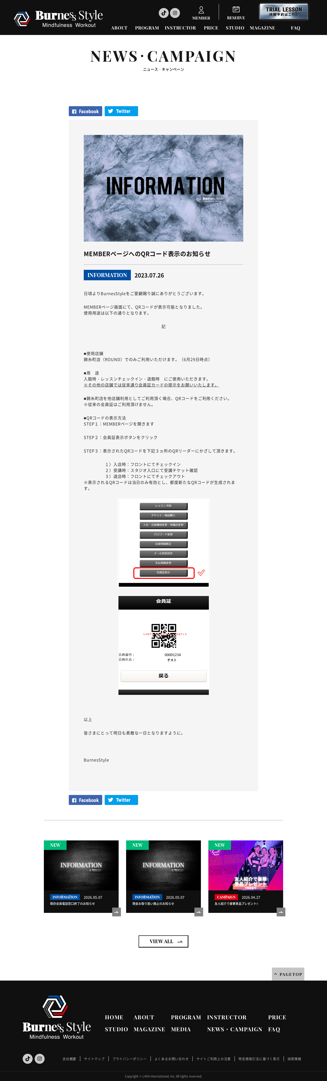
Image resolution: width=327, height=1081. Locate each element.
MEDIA (181, 1029)
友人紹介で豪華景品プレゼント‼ (236, 903)
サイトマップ (94, 1058)
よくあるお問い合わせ (172, 1058)
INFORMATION (107, 275)
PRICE (211, 28)
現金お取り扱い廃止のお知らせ (153, 903)
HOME (114, 1017)
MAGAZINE (262, 28)
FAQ (295, 28)
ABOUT (119, 28)
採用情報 (294, 1058)
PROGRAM (147, 28)
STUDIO (235, 28)
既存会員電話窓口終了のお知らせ (72, 903)
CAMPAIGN (226, 897)
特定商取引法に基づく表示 (259, 1058)
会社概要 (69, 1058)
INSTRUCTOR (180, 28)
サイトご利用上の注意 (213, 1058)
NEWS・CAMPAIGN (234, 1029)
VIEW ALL (161, 941)
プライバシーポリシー (129, 1058)
